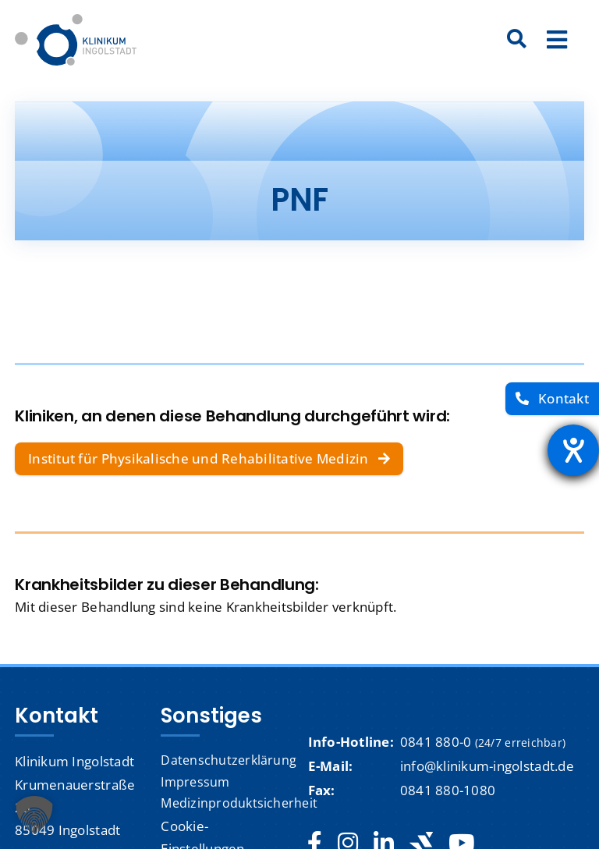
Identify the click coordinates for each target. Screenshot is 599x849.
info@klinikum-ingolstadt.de (487, 766)
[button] (34, 814)
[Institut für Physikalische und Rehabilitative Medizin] (209, 458)
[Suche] (517, 40)
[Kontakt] (552, 399)
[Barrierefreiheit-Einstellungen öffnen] (573, 450)
